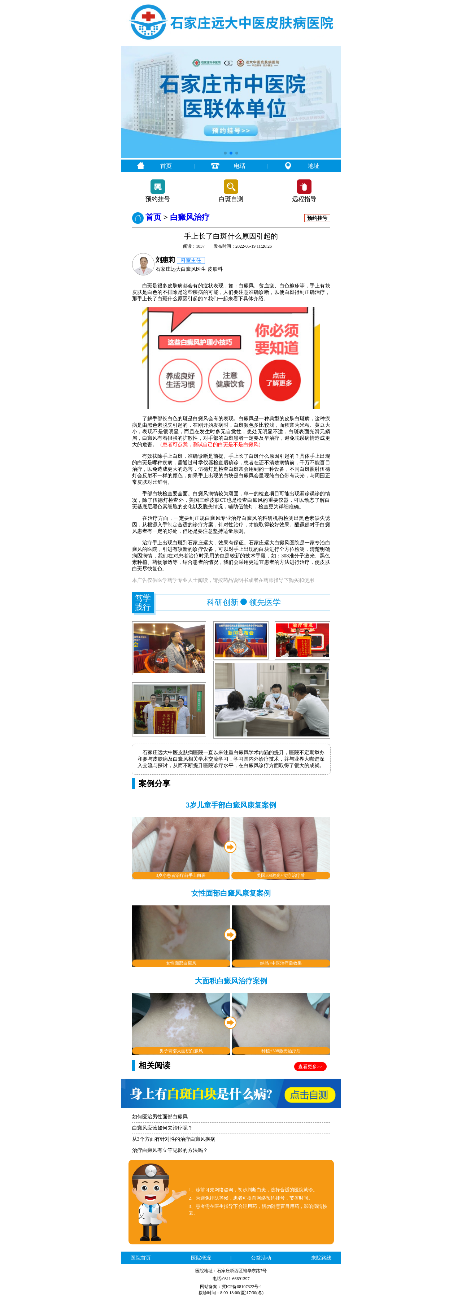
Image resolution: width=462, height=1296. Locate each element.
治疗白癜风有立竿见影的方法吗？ (170, 1150)
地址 (313, 166)
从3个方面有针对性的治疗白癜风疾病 (173, 1139)
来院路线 (321, 1258)
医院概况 (201, 1258)
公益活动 (261, 1258)
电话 (239, 166)
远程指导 (304, 199)
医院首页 (141, 1258)
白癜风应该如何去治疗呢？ (162, 1128)
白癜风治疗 (190, 217)
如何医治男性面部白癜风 (160, 1116)
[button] (225, 153)
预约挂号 (157, 199)
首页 (166, 166)
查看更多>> (310, 1066)
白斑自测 (231, 199)
